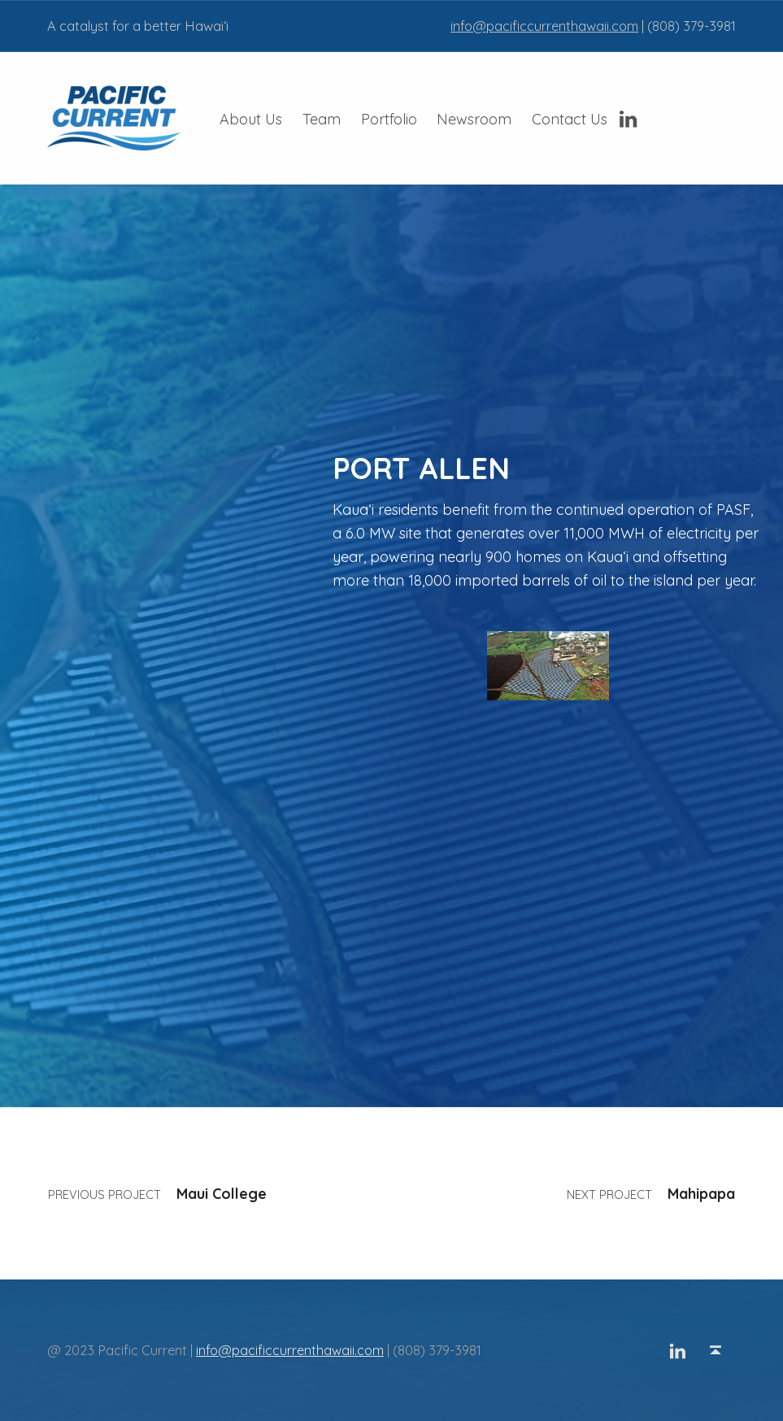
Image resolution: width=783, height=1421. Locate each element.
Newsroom (474, 119)
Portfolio (389, 119)
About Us (251, 119)
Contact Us (569, 119)
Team (321, 119)
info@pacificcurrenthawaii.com (544, 26)
